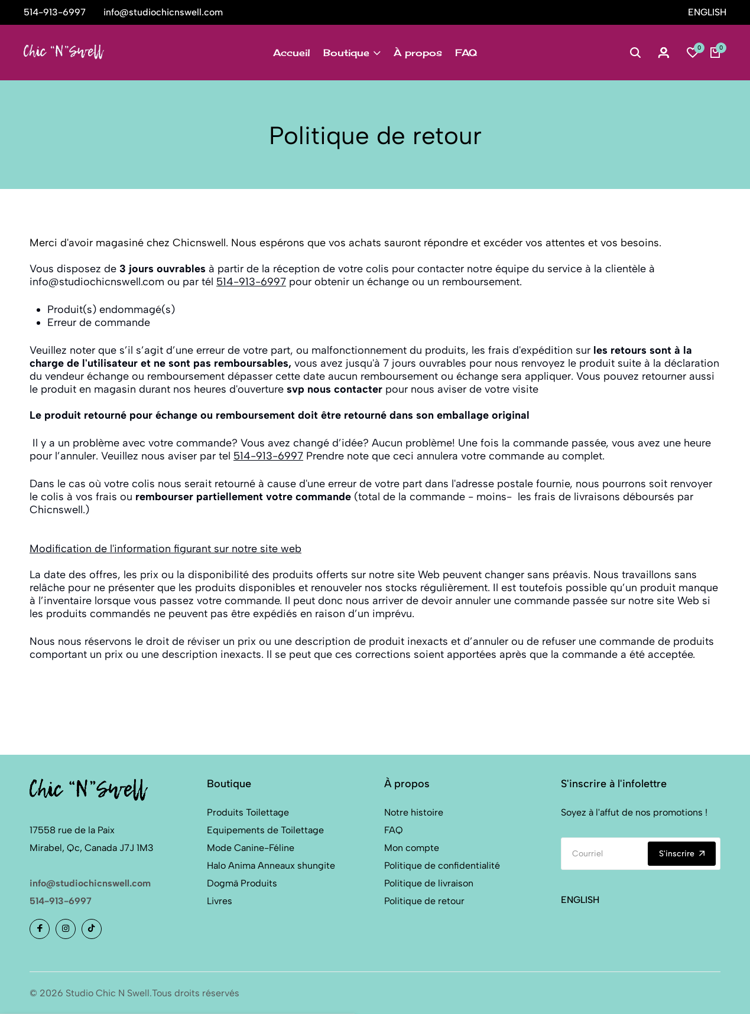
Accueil (291, 52)
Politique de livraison (428, 883)
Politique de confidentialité (442, 865)
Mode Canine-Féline (250, 847)
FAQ (466, 52)
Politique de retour (424, 901)
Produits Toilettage (248, 812)
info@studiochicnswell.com (90, 883)
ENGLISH (707, 12)
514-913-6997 (251, 281)
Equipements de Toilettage (265, 830)
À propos (418, 52)
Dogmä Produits (242, 883)
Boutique (352, 52)
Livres (219, 901)
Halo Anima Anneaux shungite (271, 865)
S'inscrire (681, 854)
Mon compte (411, 847)
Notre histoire (413, 812)
